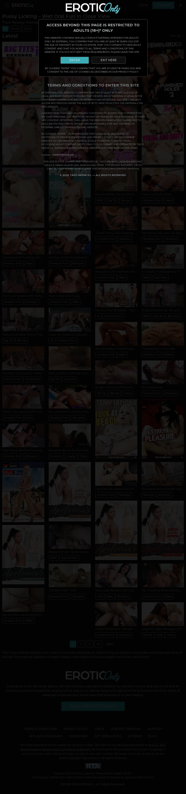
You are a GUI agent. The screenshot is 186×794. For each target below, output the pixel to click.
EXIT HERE (109, 60)
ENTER (74, 60)
